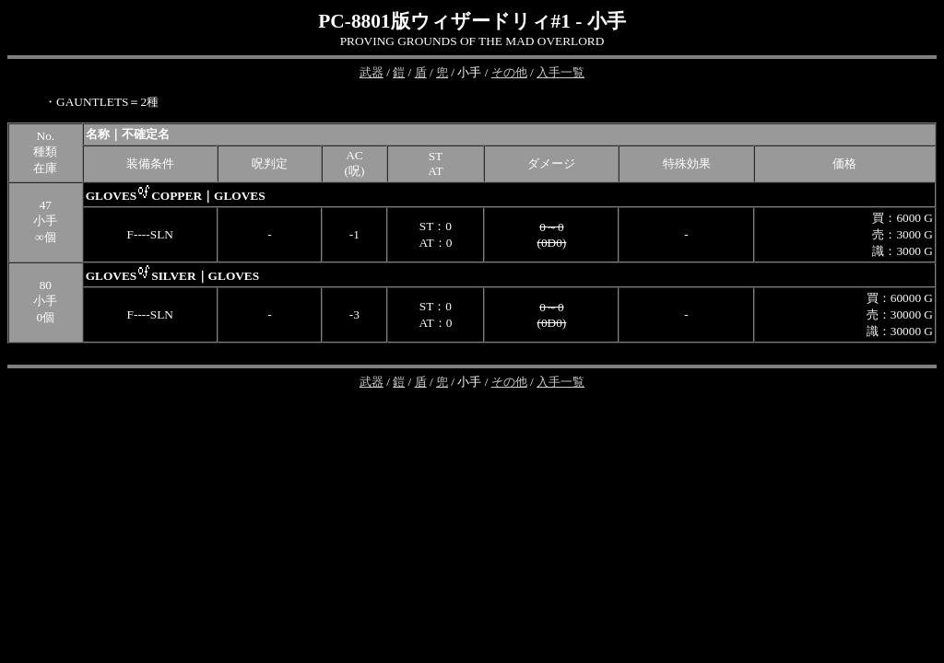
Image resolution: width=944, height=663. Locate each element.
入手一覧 (560, 72)
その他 (509, 72)
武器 (372, 72)
